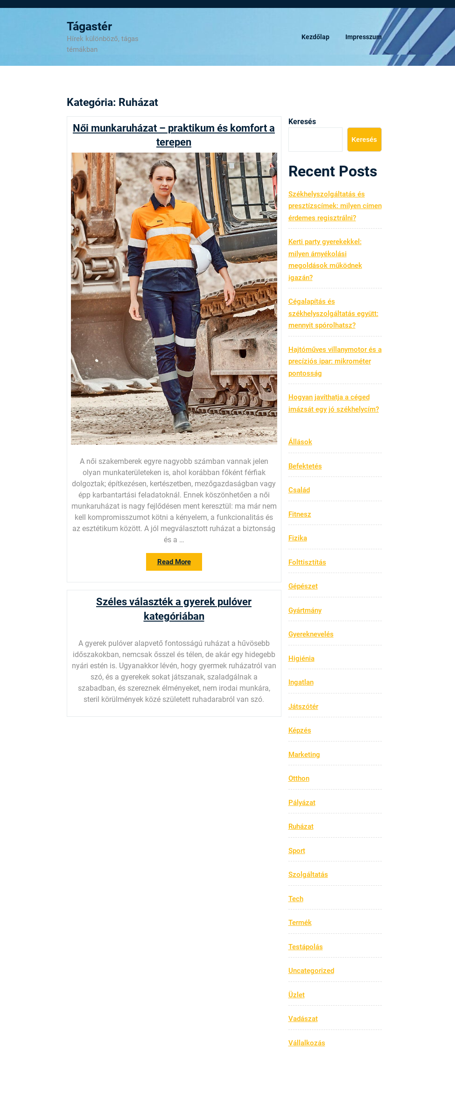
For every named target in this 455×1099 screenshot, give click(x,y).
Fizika (297, 538)
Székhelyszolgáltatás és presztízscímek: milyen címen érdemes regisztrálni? (335, 206)
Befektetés (305, 466)
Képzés (299, 730)
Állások (300, 442)
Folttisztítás (307, 562)
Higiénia (301, 658)
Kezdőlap (315, 37)
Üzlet (296, 995)
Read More (179, 563)
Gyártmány (305, 610)
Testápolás (305, 947)
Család (299, 490)
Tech (295, 899)
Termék (300, 922)
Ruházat (301, 826)
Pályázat (301, 802)
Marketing (304, 754)
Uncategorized (311, 970)
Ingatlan (301, 682)
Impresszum (363, 37)
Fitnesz (299, 514)
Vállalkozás (306, 1043)
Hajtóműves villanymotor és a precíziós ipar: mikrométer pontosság (335, 361)
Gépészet (303, 586)
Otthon (298, 778)
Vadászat (303, 1019)
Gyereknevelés (311, 634)
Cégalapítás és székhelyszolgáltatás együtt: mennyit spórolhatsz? (333, 313)
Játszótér (303, 706)
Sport (296, 851)
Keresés (302, 121)
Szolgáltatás (308, 874)
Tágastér (89, 26)
